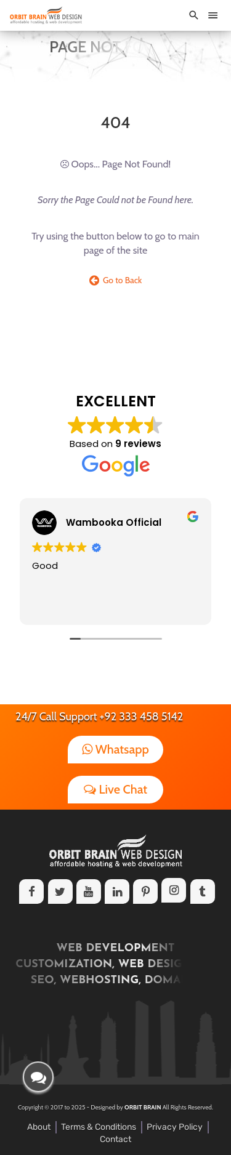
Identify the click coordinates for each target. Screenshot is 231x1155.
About (39, 1127)
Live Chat (115, 789)
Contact (115, 1139)
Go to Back (115, 280)
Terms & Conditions (98, 1127)
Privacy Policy (175, 1127)
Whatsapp (115, 749)
